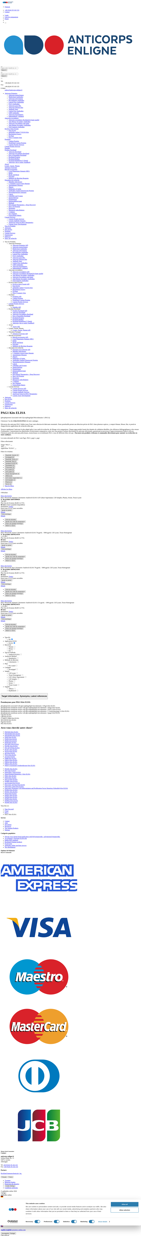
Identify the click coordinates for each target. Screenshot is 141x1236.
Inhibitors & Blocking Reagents (19, 178)
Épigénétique (13, 199)
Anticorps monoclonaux (16, 95)
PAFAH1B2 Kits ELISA (12, 735)
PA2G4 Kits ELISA (11, 751)
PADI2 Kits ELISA (11, 741)
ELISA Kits (8, 844)
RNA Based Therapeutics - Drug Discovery (22, 205)
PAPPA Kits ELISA (11, 799)
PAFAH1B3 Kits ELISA (12, 734)
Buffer (11, 173)
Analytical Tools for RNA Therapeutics (21, 222)
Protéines (8, 139)
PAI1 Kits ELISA (10, 770)
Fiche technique (6, 514)
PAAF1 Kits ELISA (11, 749)
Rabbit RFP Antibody (11, 840)
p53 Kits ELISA (10, 757)
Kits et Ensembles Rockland (17, 155)
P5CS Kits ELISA (10, 755)
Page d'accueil (9, 809)
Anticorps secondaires (12, 118)
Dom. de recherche (11, 238)
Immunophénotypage (15, 201)
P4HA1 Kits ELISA (11, 764)
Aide (6, 823)
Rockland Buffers (14, 159)
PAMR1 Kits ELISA (11, 781)
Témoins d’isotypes (11, 168)
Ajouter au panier (7, 510)
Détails (3, 512)
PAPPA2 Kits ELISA (11, 801)
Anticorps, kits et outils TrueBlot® (19, 162)
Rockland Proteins (14, 157)
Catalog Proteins (14, 141)
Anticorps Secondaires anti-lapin (19, 123)
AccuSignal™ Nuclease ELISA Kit (16, 838)
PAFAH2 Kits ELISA (11, 732)
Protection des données (12, 1184)
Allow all (125, 1215)
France (11, 506)
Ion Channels (13, 213)
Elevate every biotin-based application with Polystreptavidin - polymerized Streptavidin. (32, 836)
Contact (7, 12)
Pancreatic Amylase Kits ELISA (15, 785)
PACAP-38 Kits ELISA (12, 748)
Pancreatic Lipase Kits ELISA (14, 786)
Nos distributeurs (10, 847)
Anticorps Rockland (15, 152)
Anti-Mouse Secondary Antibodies (19, 122)
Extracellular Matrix (15, 215)
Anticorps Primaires (11, 93)
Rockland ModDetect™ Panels (18, 160)
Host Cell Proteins (14, 206)
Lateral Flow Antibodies (16, 102)
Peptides (7, 148)
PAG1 (7, 813)
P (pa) (6, 811)
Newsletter (8, 825)
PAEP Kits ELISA (10, 737)
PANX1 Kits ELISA (11, 792)
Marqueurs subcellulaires (16, 210)
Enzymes (11, 176)
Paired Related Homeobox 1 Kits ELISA (17, 774)
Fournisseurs (9, 235)
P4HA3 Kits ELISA (11, 760)
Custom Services (10, 217)
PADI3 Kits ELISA (11, 739)
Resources (8, 826)
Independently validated (16, 116)
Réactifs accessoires (11, 169)
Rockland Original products (13, 842)
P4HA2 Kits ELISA (11, 762)
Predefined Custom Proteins (17, 143)
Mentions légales (10, 1182)
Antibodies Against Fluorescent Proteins (21, 190)
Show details (102, 1232)
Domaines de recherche (12, 180)
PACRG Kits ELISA (11, 746)
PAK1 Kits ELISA (10, 776)
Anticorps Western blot (16, 107)
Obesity (11, 187)
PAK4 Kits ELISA (10, 778)
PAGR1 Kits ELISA (11, 769)
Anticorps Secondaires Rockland (19, 153)
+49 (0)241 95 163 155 (11, 1167)
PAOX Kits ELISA (11, 793)
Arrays (7, 164)
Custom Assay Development (17, 224)
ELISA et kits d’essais (12, 129)
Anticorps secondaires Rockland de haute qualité (24, 120)
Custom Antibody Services (17, 221)
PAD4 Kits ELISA (10, 742)
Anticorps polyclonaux (16, 99)
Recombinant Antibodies (16, 100)
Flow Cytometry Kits (15, 137)
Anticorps (8, 228)
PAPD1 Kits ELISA (11, 795)
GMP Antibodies (14, 113)
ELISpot (11, 136)
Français (7, 7)
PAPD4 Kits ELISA (11, 797)
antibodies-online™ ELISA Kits (19, 132)
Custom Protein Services (16, 145)
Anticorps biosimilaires (16, 114)
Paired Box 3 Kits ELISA (13, 772)
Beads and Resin (14, 175)
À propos (7, 1180)
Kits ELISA (12, 130)
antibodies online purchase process (16, 845)
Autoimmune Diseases (16, 185)
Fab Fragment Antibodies (17, 127)
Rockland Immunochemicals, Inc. (11, 1173)
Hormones (12, 208)
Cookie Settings (10, 1186)
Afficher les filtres (6, 489)
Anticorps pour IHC (15, 106)
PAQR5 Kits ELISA (11, 802)
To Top (3, 1193)
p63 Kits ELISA (10, 753)
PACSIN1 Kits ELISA (12, 744)
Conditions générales (11, 1188)
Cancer (11, 194)
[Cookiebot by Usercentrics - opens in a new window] (12, 1232)
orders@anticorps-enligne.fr (13, 90)
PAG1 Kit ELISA (6, 496)
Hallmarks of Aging (15, 189)
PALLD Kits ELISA (11, 779)
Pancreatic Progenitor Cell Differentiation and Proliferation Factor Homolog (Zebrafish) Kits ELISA (36, 788)
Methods (11, 203)
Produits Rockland (10, 150)
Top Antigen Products (11, 828)
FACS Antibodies (14, 104)
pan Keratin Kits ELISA (12, 783)
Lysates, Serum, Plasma (12, 166)
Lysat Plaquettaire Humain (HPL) (19, 171)
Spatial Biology (13, 198)
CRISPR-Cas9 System (16, 196)
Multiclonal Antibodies (16, 97)
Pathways (8, 236)
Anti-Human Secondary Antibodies (20, 125)
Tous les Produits (10, 226)
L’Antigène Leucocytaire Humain (19, 183)
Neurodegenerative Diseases (17, 192)
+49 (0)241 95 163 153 (12, 10)
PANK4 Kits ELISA (11, 790)
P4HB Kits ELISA (10, 758)
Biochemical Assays (15, 134)
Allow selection (124, 1220)
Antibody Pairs (13, 109)
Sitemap (7, 830)
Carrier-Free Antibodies (16, 111)
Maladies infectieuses (15, 182)
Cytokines (12, 212)
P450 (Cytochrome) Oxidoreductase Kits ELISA (20, 765)
